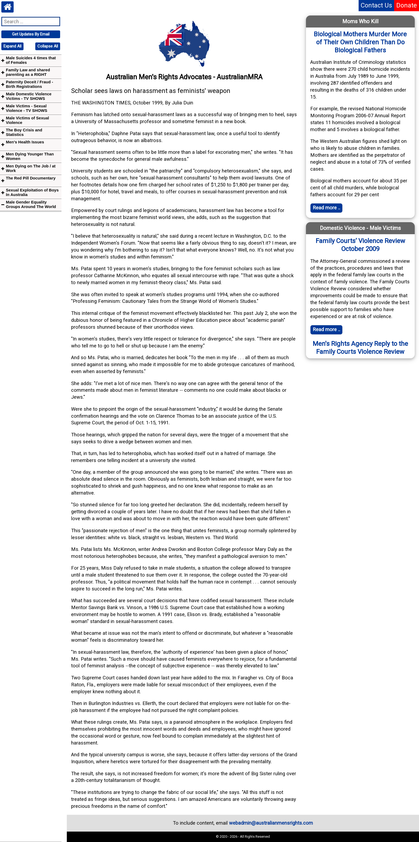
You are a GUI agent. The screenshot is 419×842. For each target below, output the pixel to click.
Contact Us (376, 5)
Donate (406, 5)
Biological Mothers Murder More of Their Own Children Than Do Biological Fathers (360, 42)
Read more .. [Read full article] (326, 208)
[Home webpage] (7, 7)
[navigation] (30, 34)
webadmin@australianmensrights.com (271, 823)
